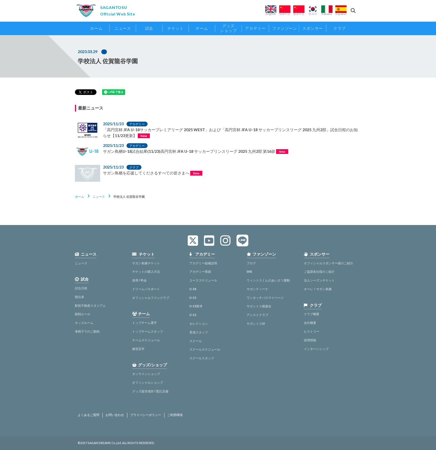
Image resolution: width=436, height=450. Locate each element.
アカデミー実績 (200, 271)
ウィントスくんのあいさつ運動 (268, 280)
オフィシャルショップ (147, 382)
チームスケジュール (146, 340)
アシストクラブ (257, 315)
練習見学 (138, 349)
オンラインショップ (146, 374)
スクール (195, 341)
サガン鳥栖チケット (146, 263)
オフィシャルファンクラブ (150, 297)
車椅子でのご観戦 (87, 331)
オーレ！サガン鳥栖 (318, 289)
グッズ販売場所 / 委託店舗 (150, 391)
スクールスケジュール (204, 349)
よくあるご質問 (88, 415)
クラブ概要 (311, 314)
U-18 (192, 289)
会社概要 (310, 322)
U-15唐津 (195, 306)
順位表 (79, 297)
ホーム (79, 196)
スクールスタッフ (201, 358)
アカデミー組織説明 (203, 263)
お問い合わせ (114, 415)
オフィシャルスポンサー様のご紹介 (328, 263)
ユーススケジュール (203, 280)
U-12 (192, 315)
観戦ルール (82, 314)
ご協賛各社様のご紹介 (319, 271)
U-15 (192, 297)
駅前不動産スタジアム (90, 305)
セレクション (198, 323)
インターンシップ (316, 349)
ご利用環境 (175, 415)
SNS (249, 271)
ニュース (99, 196)
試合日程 (81, 288)
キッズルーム (84, 322)
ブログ (251, 263)
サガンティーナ (257, 289)
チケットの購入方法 (146, 271)
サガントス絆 (256, 323)
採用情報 (310, 340)
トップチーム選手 (144, 322)
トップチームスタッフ (147, 331)
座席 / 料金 (139, 280)
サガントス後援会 (259, 306)
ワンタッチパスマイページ (265, 297)
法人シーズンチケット (319, 280)
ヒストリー (311, 331)
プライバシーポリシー (145, 415)
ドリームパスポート (146, 289)
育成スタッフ (198, 332)
